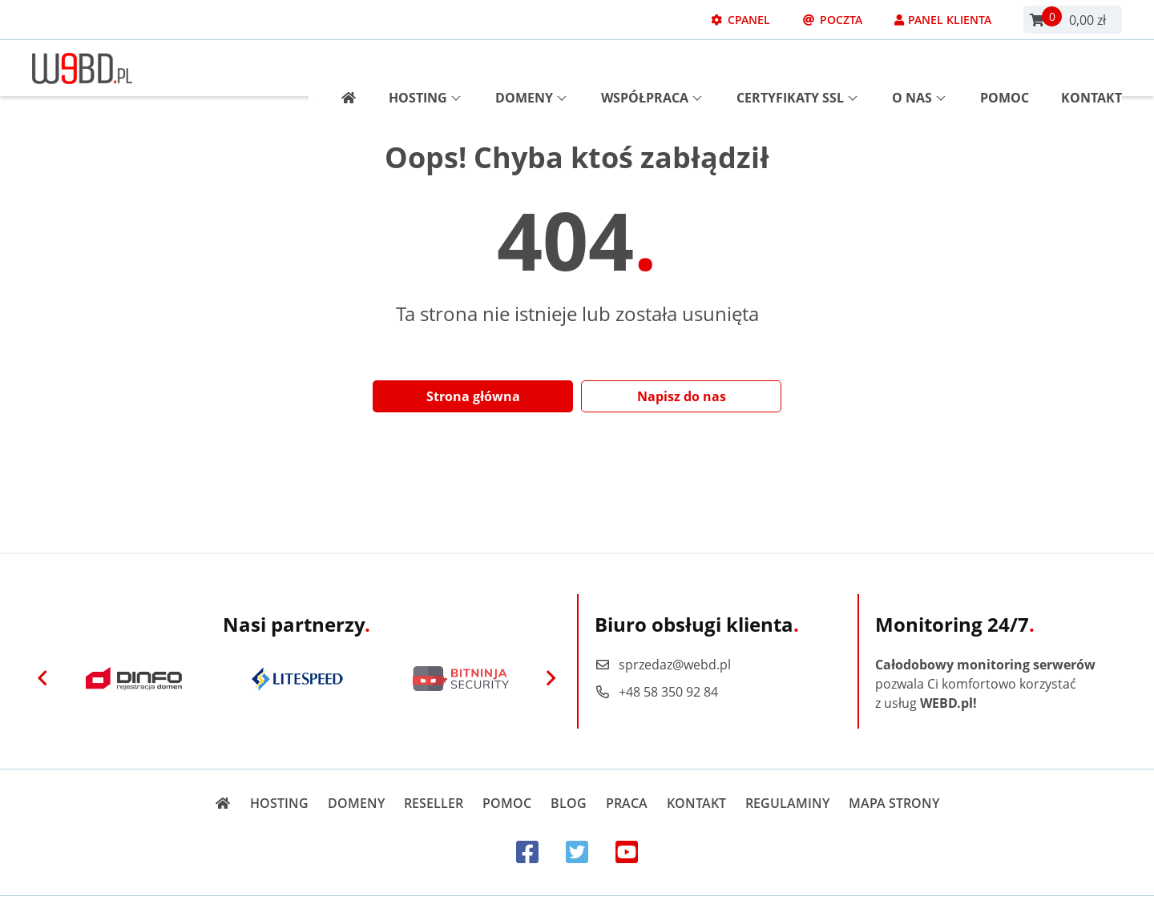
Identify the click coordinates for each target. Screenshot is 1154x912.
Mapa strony (894, 803)
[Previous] (42, 679)
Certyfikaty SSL (796, 68)
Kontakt (1091, 68)
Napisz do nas (681, 396)
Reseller (433, 803)
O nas (919, 68)
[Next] (550, 679)
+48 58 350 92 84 (656, 692)
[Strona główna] (343, 68)
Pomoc (1004, 68)
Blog (569, 803)
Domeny (531, 68)
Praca (627, 803)
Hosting (425, 68)
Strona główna (473, 396)
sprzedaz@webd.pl (663, 664)
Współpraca (651, 68)
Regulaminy (787, 803)
